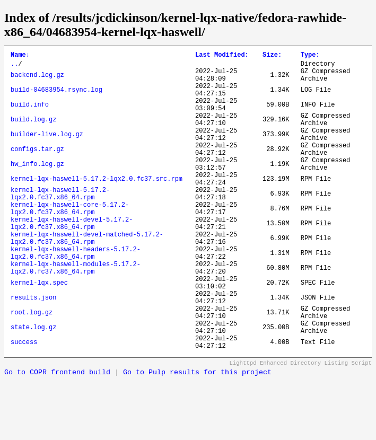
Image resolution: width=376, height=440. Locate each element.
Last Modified (222, 55)
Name (20, 55)
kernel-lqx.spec (39, 332)
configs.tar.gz (37, 169)
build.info (30, 115)
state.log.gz (33, 386)
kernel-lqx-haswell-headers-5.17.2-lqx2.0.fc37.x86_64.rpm (76, 296)
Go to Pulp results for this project (197, 436)
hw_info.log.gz (37, 187)
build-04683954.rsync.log (56, 97)
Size (272, 55)
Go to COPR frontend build (57, 436)
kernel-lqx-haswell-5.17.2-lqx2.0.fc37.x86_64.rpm (60, 224)
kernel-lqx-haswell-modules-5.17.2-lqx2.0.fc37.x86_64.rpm (76, 314)
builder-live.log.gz (47, 151)
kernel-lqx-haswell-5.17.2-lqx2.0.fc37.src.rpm (96, 205)
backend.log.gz (37, 79)
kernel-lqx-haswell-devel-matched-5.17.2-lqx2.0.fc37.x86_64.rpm (87, 278)
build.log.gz (33, 133)
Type (310, 55)
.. (14, 66)
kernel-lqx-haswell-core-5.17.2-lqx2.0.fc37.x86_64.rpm (70, 242)
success (24, 404)
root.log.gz (32, 368)
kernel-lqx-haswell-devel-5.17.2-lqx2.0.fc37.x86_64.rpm (72, 260)
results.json (33, 350)
